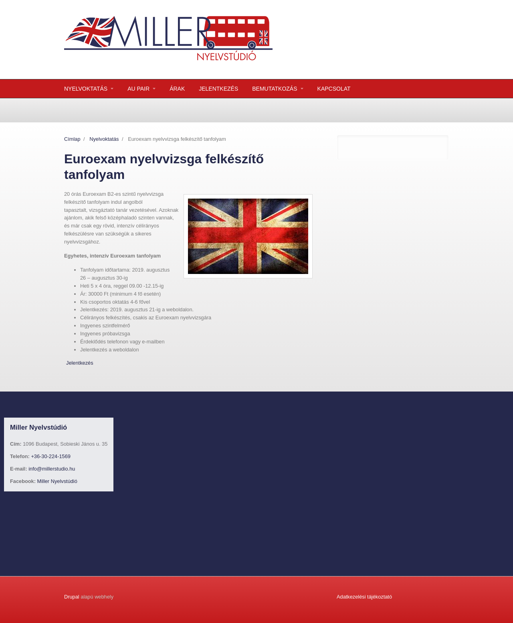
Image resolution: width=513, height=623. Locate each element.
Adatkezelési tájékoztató (364, 597)
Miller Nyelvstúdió (57, 481)
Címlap (72, 139)
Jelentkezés (79, 363)
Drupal (71, 597)
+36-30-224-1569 (51, 456)
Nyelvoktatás (104, 139)
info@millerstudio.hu (51, 469)
